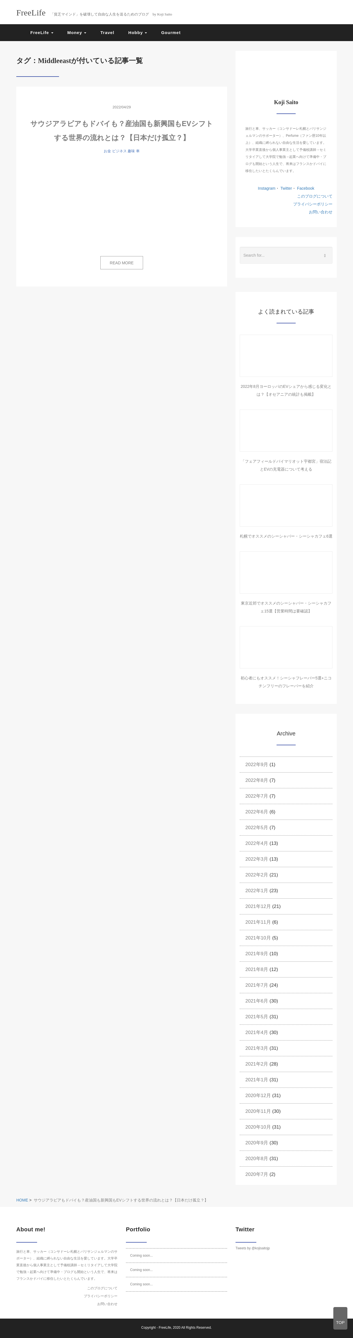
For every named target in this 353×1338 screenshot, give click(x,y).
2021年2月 (256, 1064)
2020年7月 (256, 1174)
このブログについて (314, 196)
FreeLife (165, 1328)
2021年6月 (256, 1001)
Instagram (266, 188)
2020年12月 (258, 1095)
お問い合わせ (320, 212)
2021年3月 (256, 1048)
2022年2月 (256, 875)
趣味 (131, 151)
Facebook (305, 188)
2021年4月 (256, 1032)
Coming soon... (141, 1256)
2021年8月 (256, 969)
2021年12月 (258, 906)
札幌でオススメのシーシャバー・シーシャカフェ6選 (286, 536)
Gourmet (171, 32)
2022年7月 (256, 796)
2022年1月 (256, 890)
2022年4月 (256, 843)
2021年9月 (256, 953)
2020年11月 (258, 1111)
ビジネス (119, 151)
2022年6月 (256, 812)
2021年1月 (256, 1079)
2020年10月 (258, 1127)
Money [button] (77, 32)
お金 (107, 151)
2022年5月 (256, 827)
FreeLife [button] (41, 32)
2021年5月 (256, 1016)
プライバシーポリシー (312, 204)
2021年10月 (258, 938)
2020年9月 (256, 1142)
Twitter (285, 188)
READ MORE (122, 263)
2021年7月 (256, 985)
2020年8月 (256, 1158)
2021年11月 (258, 922)
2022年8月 (256, 780)
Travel (107, 32)
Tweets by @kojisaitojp (253, 1248)
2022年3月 (256, 859)
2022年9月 (256, 764)
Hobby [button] (137, 32)
